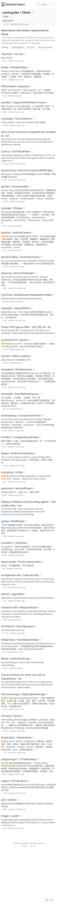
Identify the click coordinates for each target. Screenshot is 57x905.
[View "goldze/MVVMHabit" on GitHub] (26, 521)
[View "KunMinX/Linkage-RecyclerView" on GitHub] (40, 437)
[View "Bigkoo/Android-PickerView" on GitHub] (35, 453)
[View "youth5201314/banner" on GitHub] (30, 340)
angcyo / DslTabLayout (14, 780)
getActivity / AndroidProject (17, 488)
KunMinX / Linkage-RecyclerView (20, 437)
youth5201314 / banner (14, 339)
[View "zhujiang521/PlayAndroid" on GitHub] (33, 737)
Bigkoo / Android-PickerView (17, 453)
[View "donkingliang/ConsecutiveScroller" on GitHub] (43, 415)
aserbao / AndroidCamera (16, 232)
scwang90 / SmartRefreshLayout (20, 393)
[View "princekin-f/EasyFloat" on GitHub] (28, 543)
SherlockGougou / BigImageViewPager (23, 694)
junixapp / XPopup (11, 208)
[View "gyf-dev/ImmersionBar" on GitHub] (30, 186)
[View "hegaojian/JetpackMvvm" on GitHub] (32, 308)
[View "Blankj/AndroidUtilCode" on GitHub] (31, 658)
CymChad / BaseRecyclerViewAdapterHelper (26, 294)
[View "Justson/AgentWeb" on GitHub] (25, 594)
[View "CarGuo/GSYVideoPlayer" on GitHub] (32, 151)
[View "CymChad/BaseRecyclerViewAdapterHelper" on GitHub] (54, 295)
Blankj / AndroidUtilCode (15, 658)
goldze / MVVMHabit (13, 521)
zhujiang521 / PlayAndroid (16, 737)
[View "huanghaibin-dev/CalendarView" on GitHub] (40, 575)
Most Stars (31, 47)
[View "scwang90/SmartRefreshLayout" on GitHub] (40, 394)
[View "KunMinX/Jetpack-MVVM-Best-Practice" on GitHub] (48, 102)
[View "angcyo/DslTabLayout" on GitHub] (29, 781)
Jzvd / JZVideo (8, 799)
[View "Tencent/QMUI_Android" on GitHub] (31, 356)
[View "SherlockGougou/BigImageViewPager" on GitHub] (47, 694)
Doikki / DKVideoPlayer (14, 67)
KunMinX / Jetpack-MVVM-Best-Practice (23, 102)
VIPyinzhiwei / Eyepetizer (15, 86)
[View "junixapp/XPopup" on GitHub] (24, 208)
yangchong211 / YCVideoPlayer (19, 759)
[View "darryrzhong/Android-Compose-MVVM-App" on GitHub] (54, 170)
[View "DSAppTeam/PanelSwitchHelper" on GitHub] (41, 640)
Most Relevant (17, 47)
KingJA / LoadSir (10, 816)
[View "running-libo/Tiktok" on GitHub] (33, 12)
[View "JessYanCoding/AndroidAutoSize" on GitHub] (41, 257)
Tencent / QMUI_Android (15, 356)
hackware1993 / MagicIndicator (19, 607)
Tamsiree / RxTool (11, 715)
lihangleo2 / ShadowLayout (16, 369)
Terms (33, 846)
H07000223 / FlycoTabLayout (17, 626)
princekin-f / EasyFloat (14, 542)
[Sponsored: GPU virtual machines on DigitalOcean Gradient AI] (28, 138)
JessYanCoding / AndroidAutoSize (20, 257)
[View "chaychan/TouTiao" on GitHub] (25, 54)
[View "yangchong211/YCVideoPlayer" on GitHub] (39, 759)
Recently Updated (45, 47)
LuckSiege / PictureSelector (16, 118)
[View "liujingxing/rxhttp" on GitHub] (24, 472)
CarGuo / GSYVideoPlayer (15, 151)
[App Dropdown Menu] (53, 4)
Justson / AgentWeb (12, 594)
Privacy (24, 846)
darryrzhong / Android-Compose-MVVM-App (26, 170)
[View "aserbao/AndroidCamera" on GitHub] (32, 232)
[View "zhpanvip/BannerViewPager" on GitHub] (36, 273)
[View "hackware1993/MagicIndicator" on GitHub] (39, 607)
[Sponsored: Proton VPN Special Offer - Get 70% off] (28, 329)
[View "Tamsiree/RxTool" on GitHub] (23, 716)
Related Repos (15, 4)
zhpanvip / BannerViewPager (17, 273)
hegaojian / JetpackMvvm (15, 308)
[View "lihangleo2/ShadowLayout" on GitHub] (34, 369)
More (7, 16)
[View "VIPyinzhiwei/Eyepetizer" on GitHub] (31, 86)
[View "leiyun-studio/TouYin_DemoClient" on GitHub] (42, 562)
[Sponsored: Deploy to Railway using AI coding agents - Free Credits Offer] (28, 508)
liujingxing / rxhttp (11, 472)
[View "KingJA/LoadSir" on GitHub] (21, 816)
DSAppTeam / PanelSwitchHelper (20, 639)
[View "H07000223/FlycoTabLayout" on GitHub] (36, 626)
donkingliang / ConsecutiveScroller (21, 415)
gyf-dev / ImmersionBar (15, 186)
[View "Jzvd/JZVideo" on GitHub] (18, 800)
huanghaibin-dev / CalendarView (20, 575)
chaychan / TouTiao (12, 54)
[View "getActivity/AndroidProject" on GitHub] (34, 488)
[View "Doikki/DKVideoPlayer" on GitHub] (29, 67)
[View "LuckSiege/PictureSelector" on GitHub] (34, 118)
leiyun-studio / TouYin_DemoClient (21, 561)
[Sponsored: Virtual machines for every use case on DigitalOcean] (28, 681)
